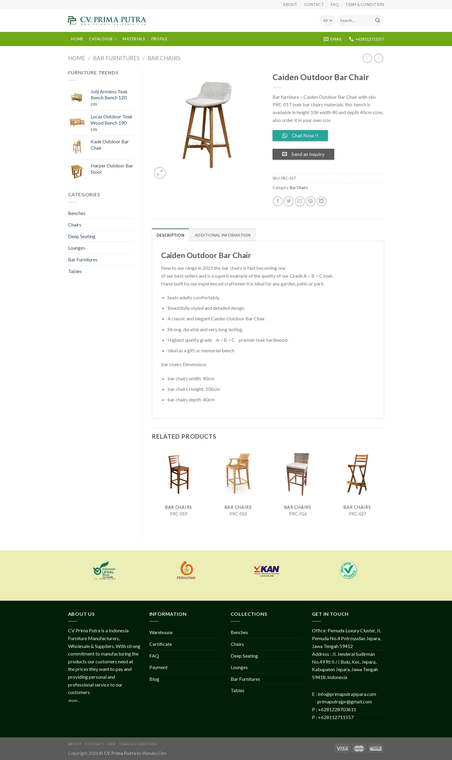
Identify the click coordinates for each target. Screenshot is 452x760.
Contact (314, 4)
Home (76, 58)
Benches (77, 213)
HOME (77, 38)
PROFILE (159, 38)
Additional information (223, 235)
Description (170, 235)
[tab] (170, 235)
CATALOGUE (103, 39)
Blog (154, 679)
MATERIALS (134, 38)
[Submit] (378, 21)
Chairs (74, 224)
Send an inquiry (303, 154)
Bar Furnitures (116, 58)
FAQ (335, 4)
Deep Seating (81, 236)
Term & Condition (364, 4)
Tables (75, 271)
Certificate (160, 644)
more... (74, 700)
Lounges (76, 248)
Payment (158, 667)
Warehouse (161, 632)
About (290, 4)
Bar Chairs (164, 58)
